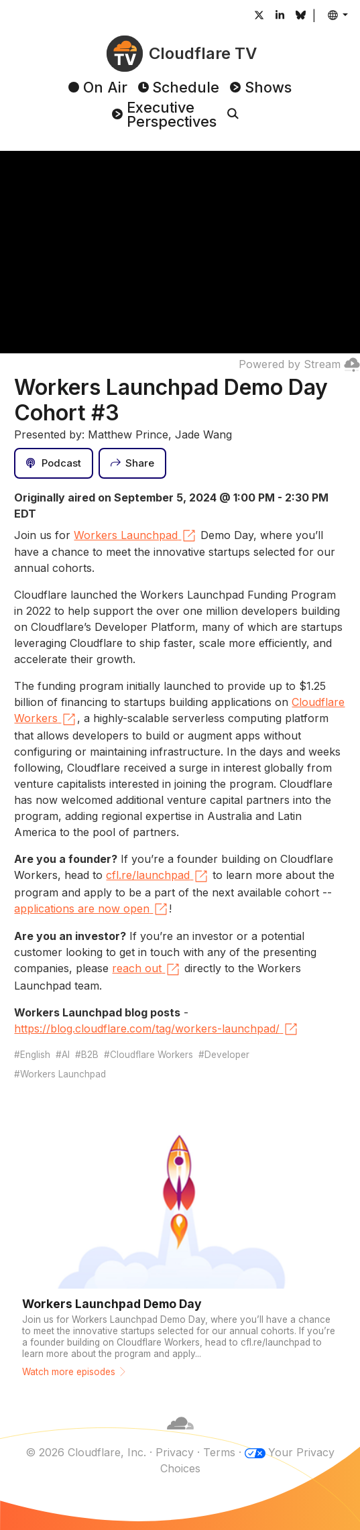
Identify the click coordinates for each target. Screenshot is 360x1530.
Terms (219, 1452)
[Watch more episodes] (179, 1244)
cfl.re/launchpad (157, 876)
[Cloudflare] (180, 1436)
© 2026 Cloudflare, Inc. (85, 1452)
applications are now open (91, 909)
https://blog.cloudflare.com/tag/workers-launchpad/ (156, 1029)
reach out (146, 969)
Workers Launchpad (135, 536)
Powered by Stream (299, 364)
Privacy (175, 1452)
